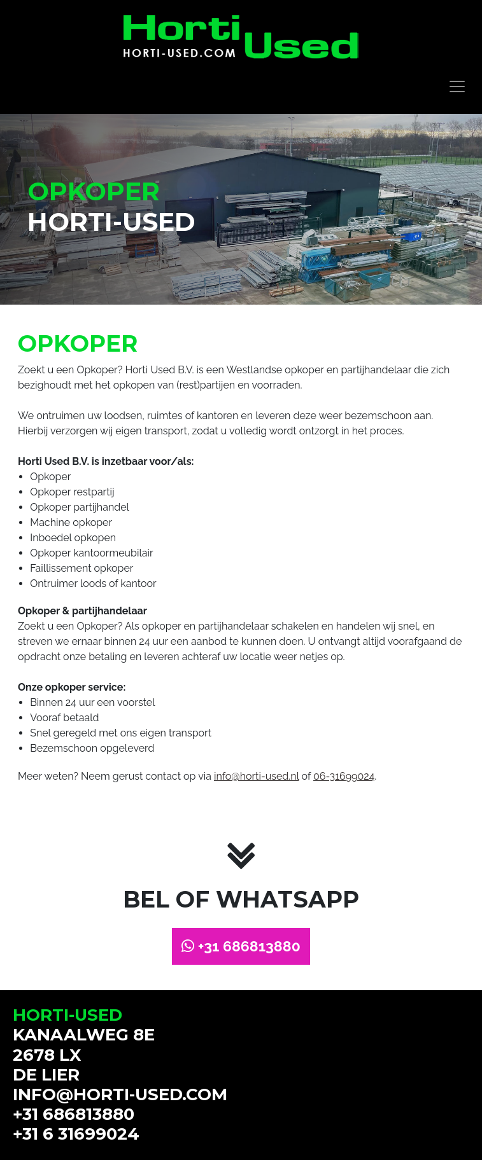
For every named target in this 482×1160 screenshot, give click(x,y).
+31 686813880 (241, 946)
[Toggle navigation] (457, 86)
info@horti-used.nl (256, 776)
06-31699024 (343, 776)
